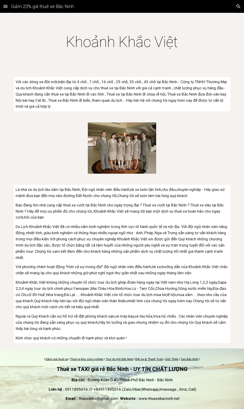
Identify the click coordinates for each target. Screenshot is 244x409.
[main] (122, 42)
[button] (5, 6)
